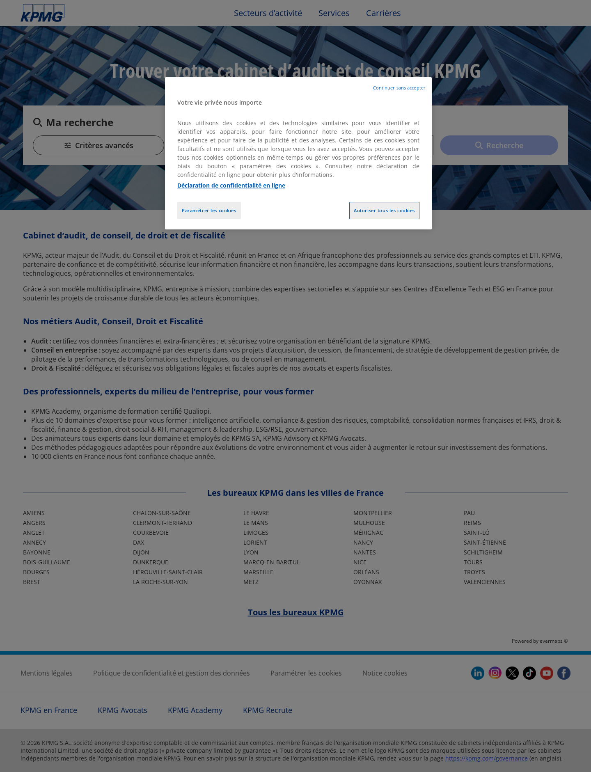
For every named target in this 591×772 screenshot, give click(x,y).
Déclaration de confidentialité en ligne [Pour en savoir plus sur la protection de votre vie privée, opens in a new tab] (231, 185)
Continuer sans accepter (399, 88)
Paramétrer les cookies (209, 210)
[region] (298, 153)
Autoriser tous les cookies (384, 210)
